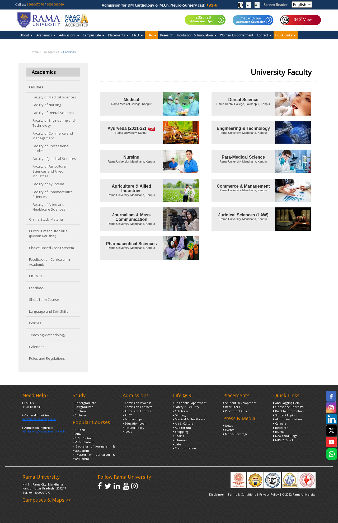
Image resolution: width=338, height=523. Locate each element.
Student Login (284, 415)
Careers (279, 423)
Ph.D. (137, 35)
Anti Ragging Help (286, 403)
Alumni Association (287, 419)
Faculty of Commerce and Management (52, 136)
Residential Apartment (189, 403)
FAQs (127, 432)
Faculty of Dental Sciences (53, 112)
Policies (35, 323)
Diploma (79, 415)
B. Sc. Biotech (83, 438)
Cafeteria (180, 411)
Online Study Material (46, 219)
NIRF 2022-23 (283, 440)
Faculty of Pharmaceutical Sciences (52, 194)
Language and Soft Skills (48, 311)
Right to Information (288, 411)
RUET (127, 415)
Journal (279, 432)
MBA (77, 434)
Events (228, 430)
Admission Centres (137, 411)
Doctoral (80, 411)
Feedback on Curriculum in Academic (50, 262)
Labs (177, 444)
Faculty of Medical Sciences (54, 97)
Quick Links (285, 35)
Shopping (180, 432)
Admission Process (137, 403)
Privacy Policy (269, 494)
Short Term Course (44, 299)
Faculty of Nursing (46, 104)
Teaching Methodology (47, 334)
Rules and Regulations (47, 358)
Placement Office (236, 411)
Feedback (37, 288)
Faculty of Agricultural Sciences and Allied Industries (49, 171)
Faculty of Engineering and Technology (53, 123)
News (228, 425)
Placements (118, 35)
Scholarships (132, 419)
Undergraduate (84, 403)
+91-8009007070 (39, 493)
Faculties (36, 87)
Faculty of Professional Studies (50, 148)
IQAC (151, 35)
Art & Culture (183, 423)
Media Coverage (235, 434)
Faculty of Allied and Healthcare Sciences (48, 207)
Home (34, 52)
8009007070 (35, 4)
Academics (45, 35)
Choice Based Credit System (51, 247)
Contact (264, 35)
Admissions (69, 35)
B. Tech (79, 430)
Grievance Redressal (288, 407)
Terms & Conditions (242, 494)
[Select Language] (302, 4)
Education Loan (134, 423)
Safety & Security (186, 407)
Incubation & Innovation (197, 35)
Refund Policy (133, 428)
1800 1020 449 (31, 407)
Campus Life (93, 35)
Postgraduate (83, 407)
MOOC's (35, 276)
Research (166, 35)
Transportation (184, 448)
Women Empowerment (236, 35)
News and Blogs (285, 436)
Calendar (36, 346)
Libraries (180, 440)
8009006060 (55, 4)
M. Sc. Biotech (83, 442)
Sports (178, 436)
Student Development (239, 403)
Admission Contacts (137, 407)
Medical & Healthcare (189, 419)
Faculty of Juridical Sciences (54, 158)
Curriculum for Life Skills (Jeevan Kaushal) (48, 233)
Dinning (179, 415)
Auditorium (182, 428)
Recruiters (231, 407)
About (26, 35)
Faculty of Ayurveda (48, 184)
